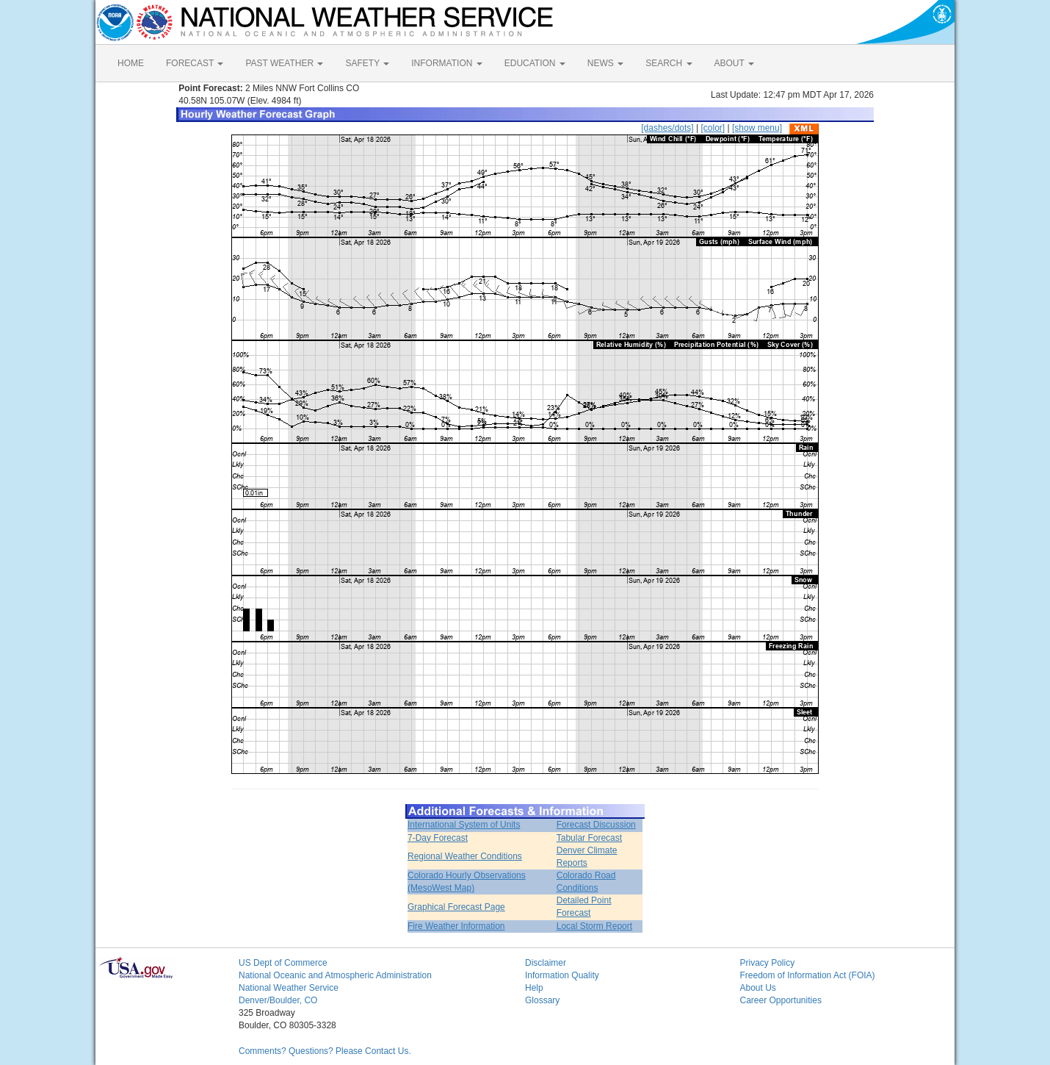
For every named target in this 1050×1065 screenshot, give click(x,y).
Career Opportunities (781, 1000)
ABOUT (734, 63)
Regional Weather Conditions (465, 856)
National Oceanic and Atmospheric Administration (335, 975)
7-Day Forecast (438, 838)
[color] (712, 128)
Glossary (542, 1000)
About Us (758, 988)
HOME (130, 63)
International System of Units (464, 825)
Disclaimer (545, 963)
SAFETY (367, 63)
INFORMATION (446, 63)
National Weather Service (288, 988)
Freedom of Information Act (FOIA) (807, 975)
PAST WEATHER (284, 63)
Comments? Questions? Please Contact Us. (325, 1051)
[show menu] (757, 128)
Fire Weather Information (456, 926)
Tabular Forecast (589, 838)
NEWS (605, 63)
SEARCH (668, 63)
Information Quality (562, 975)
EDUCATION (534, 63)
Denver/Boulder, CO (278, 1000)
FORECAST (194, 63)
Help (534, 988)
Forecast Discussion (596, 825)
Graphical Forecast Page (456, 907)
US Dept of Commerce (283, 963)
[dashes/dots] (667, 128)
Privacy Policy (767, 963)
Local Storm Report (594, 926)
